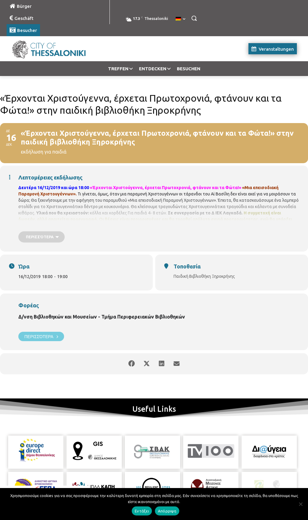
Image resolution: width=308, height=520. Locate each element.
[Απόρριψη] (300, 504)
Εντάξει (142, 511)
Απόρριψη (167, 511)
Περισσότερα (41, 336)
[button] (194, 18)
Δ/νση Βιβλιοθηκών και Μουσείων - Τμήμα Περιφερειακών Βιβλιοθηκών (101, 316)
